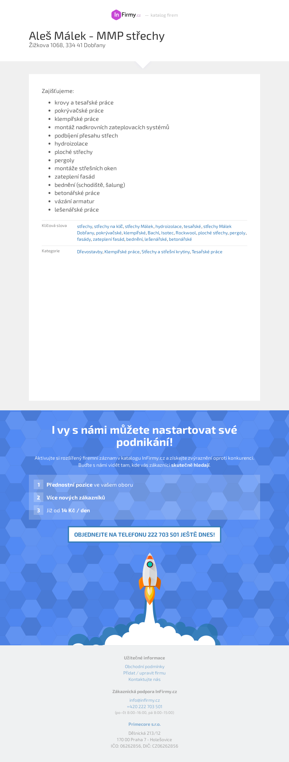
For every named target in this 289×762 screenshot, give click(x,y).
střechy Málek (139, 226)
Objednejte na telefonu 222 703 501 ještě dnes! (144, 534)
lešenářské (155, 239)
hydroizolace (168, 226)
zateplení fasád (108, 239)
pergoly (237, 232)
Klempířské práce (122, 251)
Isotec (167, 232)
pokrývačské (109, 232)
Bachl (153, 232)
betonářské (180, 239)
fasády (84, 239)
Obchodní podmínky (144, 666)
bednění (134, 239)
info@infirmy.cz (144, 700)
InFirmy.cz (126, 15)
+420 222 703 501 (144, 706)
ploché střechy (213, 232)
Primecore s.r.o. (144, 724)
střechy (84, 226)
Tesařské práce (207, 251)
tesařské (192, 226)
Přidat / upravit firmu (144, 672)
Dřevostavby (89, 251)
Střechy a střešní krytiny (166, 251)
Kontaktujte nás (144, 679)
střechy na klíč (108, 226)
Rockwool (186, 232)
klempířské (135, 232)
